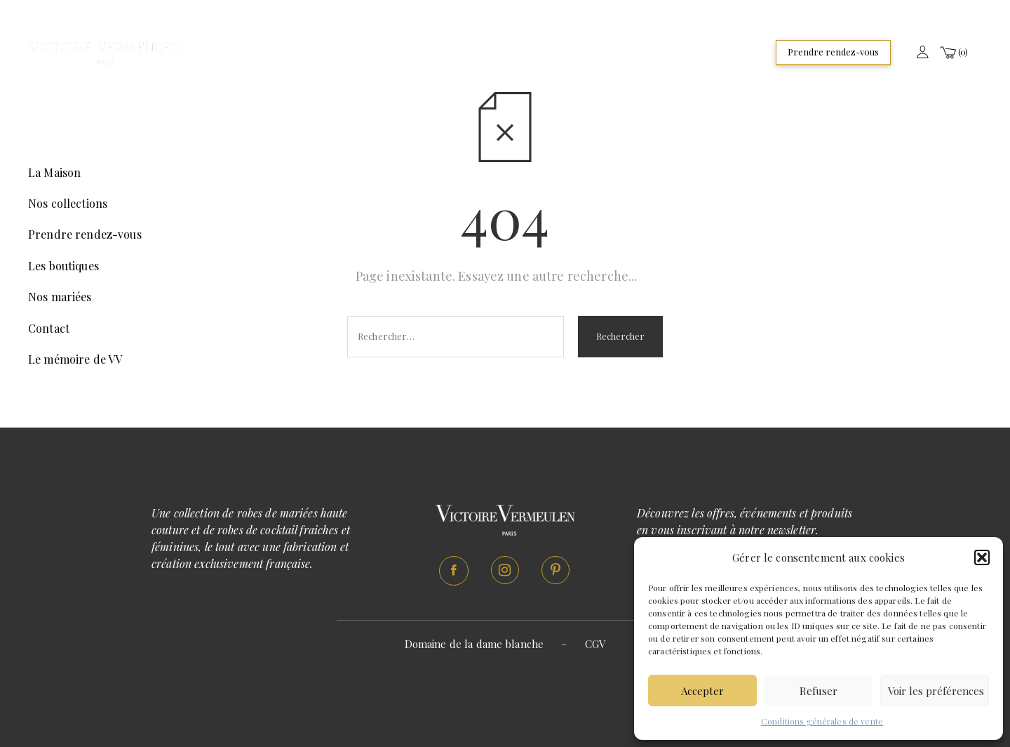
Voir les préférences (936, 691)
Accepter (702, 691)
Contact (48, 328)
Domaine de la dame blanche (474, 644)
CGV (595, 644)
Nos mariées (60, 296)
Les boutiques (63, 265)
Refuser (818, 691)
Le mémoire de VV (75, 359)
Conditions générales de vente (822, 721)
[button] (982, 557)
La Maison (54, 172)
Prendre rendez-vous (833, 52)
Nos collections (67, 203)
